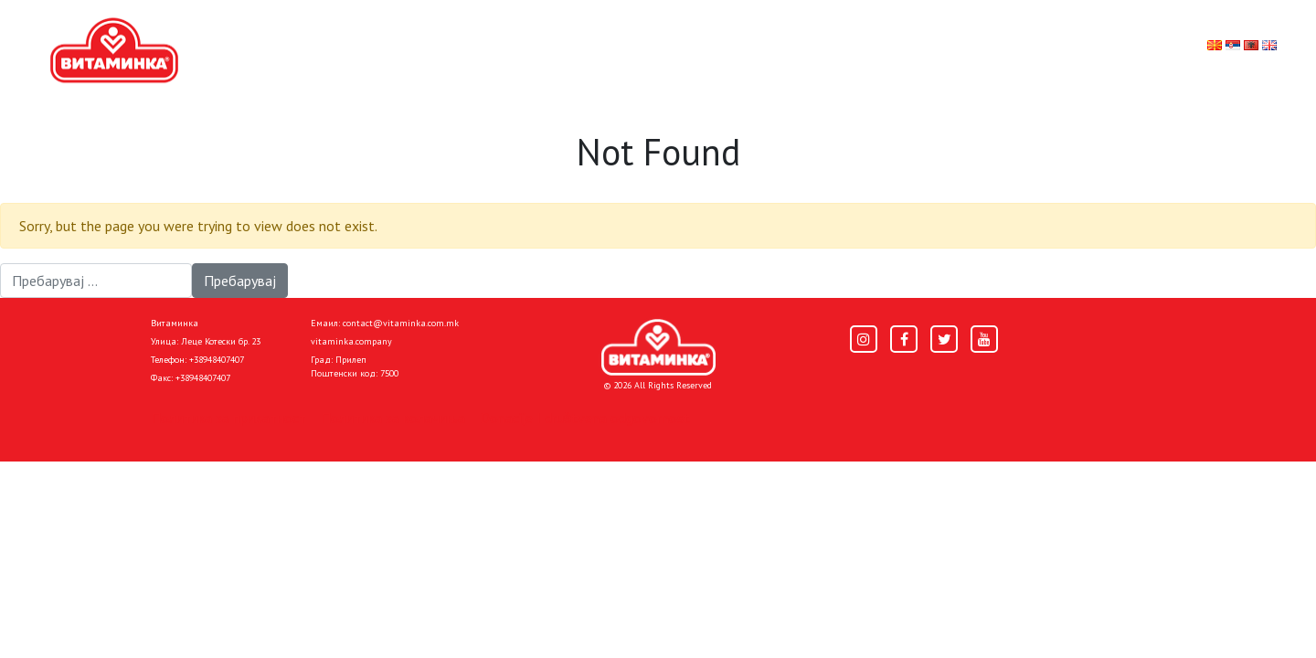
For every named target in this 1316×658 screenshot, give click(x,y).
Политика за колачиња (393, 418)
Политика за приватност (228, 418)
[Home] (658, 347)
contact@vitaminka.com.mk (401, 323)
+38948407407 (216, 360)
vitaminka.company (351, 341)
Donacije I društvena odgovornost (585, 418)
